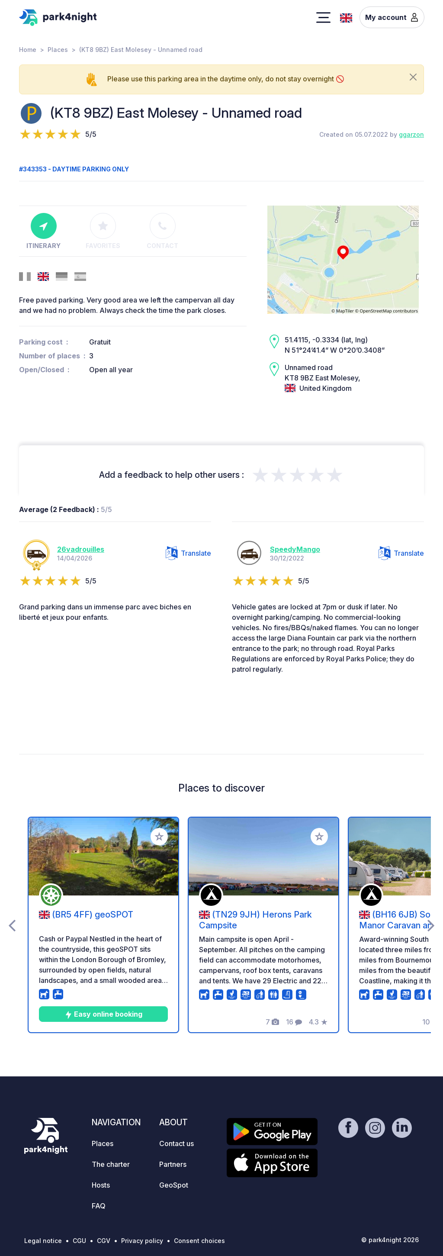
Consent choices (199, 1240)
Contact (162, 231)
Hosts (101, 1185)
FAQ (99, 1205)
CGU (79, 1240)
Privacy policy (142, 1240)
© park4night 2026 (390, 1239)
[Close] (413, 77)
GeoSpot (173, 1185)
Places (58, 49)
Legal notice (43, 1240)
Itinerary (43, 231)
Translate (188, 553)
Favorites (103, 231)
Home (27, 49)
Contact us (176, 1143)
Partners (172, 1164)
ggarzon (411, 134)
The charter (111, 1164)
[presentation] (12, 924)
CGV (103, 1240)
